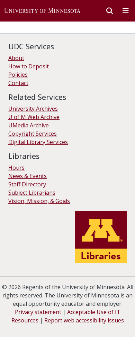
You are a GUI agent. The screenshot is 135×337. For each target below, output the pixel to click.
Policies (18, 74)
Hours (16, 167)
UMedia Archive (28, 125)
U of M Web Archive (34, 117)
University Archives (33, 108)
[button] (42, 10)
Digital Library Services (38, 142)
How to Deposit (28, 66)
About (16, 58)
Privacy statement (38, 312)
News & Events (27, 176)
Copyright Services (32, 133)
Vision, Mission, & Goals (39, 201)
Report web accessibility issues (84, 320)
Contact (18, 83)
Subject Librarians (31, 192)
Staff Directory (27, 184)
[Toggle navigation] (125, 10)
